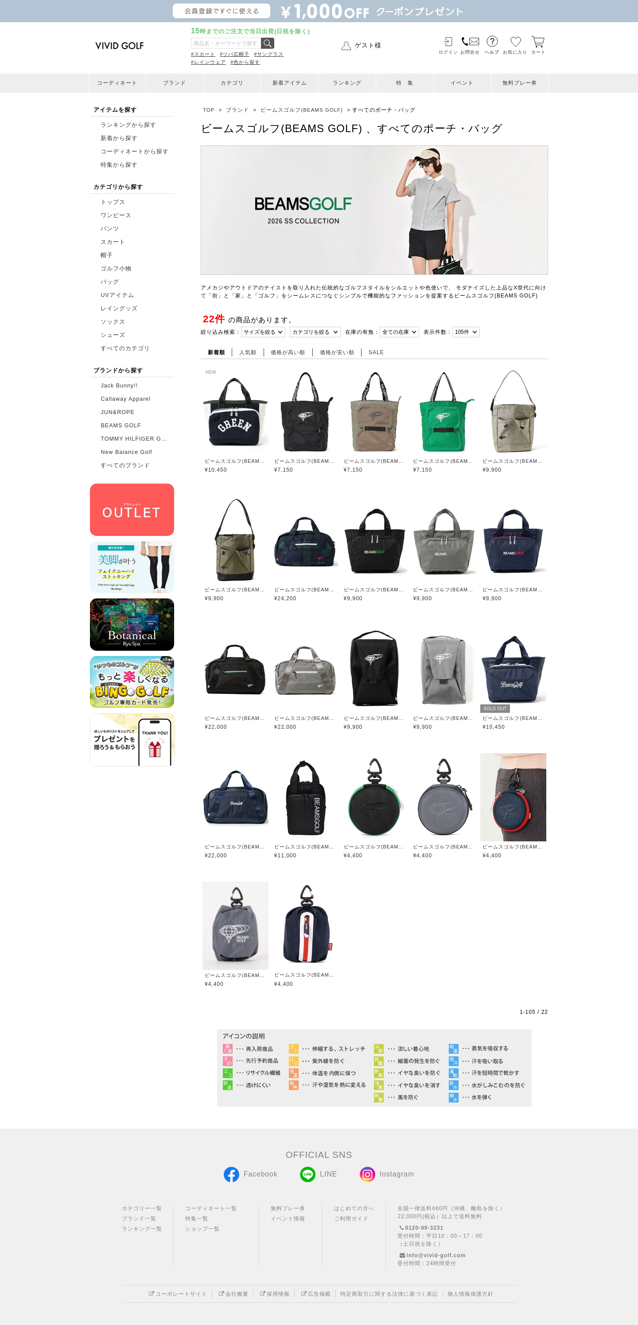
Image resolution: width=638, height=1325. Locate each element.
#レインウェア (208, 62)
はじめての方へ (354, 1208)
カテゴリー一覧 (142, 1208)
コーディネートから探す (135, 152)
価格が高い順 (288, 352)
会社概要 (233, 1294)
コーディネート (117, 83)
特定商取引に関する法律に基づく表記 (389, 1294)
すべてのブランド (125, 465)
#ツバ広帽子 (234, 54)
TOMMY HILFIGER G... (134, 439)
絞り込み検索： (221, 332)
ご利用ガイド (351, 1219)
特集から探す (119, 165)
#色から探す (245, 62)
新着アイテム (289, 83)
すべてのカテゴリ (125, 348)
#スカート (203, 54)
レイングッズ (119, 308)
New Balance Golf (126, 452)
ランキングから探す (128, 125)
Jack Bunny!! (119, 386)
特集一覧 (196, 1219)
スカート (113, 242)
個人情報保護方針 (470, 1294)
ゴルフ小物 (116, 269)
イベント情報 (288, 1219)
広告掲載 (315, 1294)
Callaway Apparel (126, 399)
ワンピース (116, 215)
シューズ (113, 335)
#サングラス (269, 54)
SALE (376, 352)
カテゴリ (232, 83)
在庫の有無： (362, 332)
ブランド (174, 83)
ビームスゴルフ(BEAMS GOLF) (235, 461)
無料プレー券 (519, 83)
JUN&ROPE (117, 412)
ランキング (347, 83)
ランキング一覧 (142, 1229)
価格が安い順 (337, 352)
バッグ (110, 282)
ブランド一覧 (139, 1219)
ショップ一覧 (202, 1229)
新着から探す (119, 138)
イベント (462, 83)
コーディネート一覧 (211, 1208)
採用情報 (274, 1294)
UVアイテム (117, 295)
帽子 (107, 255)
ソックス (113, 322)
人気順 (248, 352)
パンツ (110, 229)
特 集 (404, 83)
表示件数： (438, 332)
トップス (113, 202)
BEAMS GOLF (121, 425)
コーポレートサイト (177, 1294)
